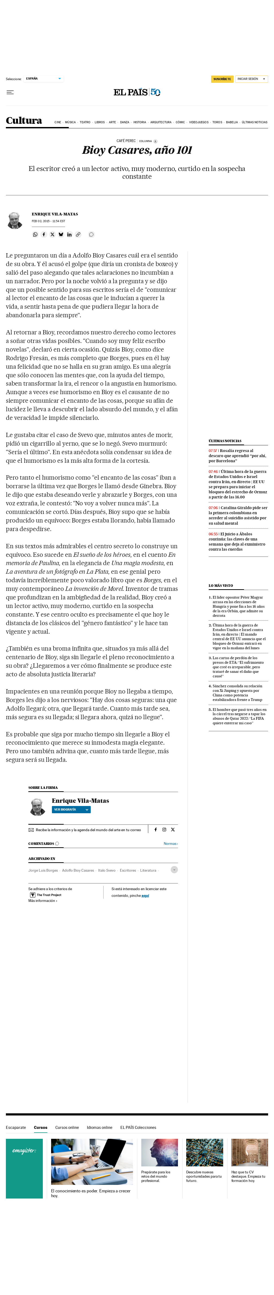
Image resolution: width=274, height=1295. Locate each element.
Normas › (171, 844)
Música (70, 122)
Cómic (180, 122)
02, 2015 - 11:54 (48, 221)
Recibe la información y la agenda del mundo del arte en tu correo (88, 830)
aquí (145, 895)
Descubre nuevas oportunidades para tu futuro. (204, 1176)
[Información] (155, 141)
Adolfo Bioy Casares (78, 870)
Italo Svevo (107, 870)
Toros (217, 122)
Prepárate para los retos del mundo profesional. (155, 1176)
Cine (58, 122)
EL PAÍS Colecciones (138, 1127)
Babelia (232, 122)
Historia (140, 122)
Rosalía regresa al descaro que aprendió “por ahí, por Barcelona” (237, 455)
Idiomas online (99, 1127)
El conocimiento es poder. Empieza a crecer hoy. (91, 1193)
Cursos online (67, 1127)
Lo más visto (221, 586)
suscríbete (222, 79)
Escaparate (16, 1127)
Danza (125, 122)
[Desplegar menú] (10, 92)
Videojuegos (198, 122)
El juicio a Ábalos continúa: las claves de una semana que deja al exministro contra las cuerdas (237, 542)
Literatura (148, 870)
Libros (100, 122)
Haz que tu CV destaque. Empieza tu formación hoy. (248, 1176)
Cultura (24, 121)
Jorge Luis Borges (43, 870)
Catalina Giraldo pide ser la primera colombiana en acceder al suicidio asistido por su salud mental (238, 515)
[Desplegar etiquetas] (174, 869)
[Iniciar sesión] (251, 79)
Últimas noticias (254, 122)
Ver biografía (71, 809)
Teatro (85, 122)
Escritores (128, 870)
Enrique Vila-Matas (55, 214)
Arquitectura (161, 122)
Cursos (40, 1127)
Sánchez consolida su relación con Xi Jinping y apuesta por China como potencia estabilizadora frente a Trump (237, 693)
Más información (43, 900)
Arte (112, 122)
